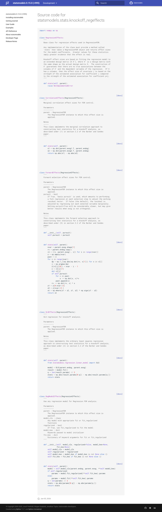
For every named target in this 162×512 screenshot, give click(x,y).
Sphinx (18, 509)
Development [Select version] (49, 3)
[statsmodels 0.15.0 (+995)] (7, 3)
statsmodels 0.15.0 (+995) (16, 14)
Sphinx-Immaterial (35, 509)
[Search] (110, 3)
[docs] (119, 95)
